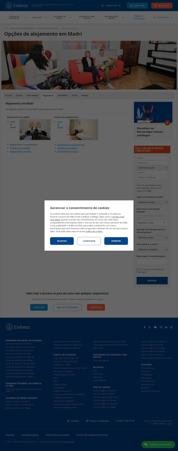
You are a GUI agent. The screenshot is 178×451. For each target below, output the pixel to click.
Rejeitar (62, 241)
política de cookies (94, 231)
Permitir (116, 241)
